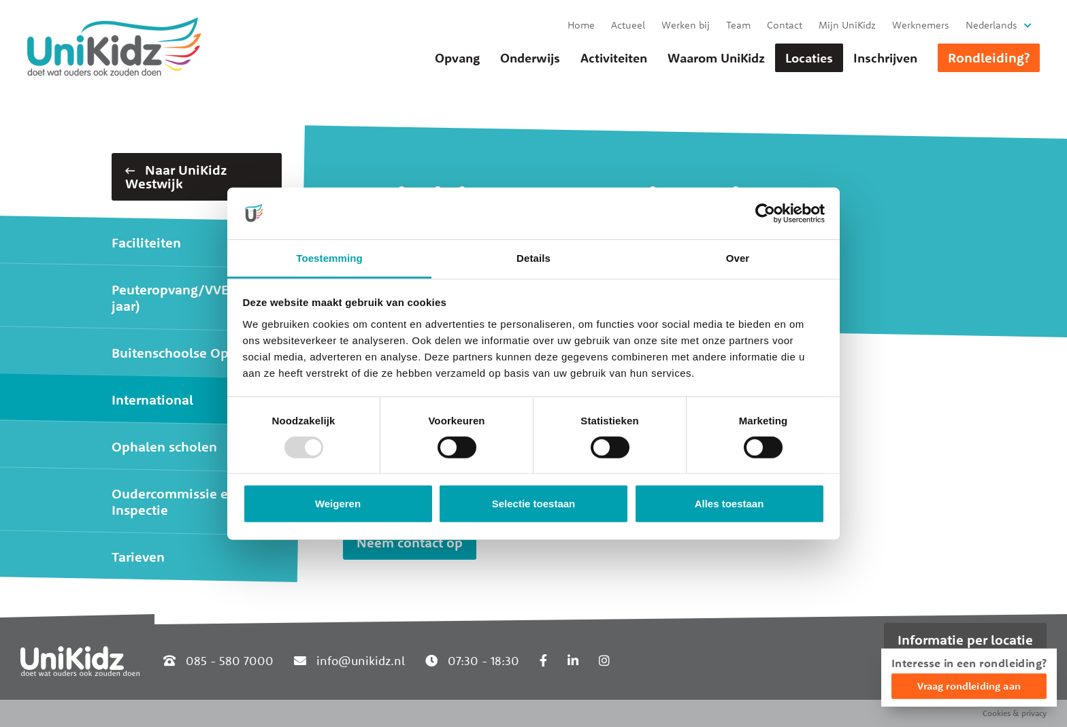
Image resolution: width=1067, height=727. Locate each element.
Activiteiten (613, 58)
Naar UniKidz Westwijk (176, 176)
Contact (784, 24)
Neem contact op (410, 542)
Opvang (457, 58)
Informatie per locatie (965, 639)
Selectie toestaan (534, 503)
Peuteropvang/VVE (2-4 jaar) (184, 297)
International (152, 399)
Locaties (809, 58)
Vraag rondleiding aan (969, 685)
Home (581, 24)
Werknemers (920, 24)
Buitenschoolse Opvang (185, 352)
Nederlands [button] (991, 24)
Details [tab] (533, 258)
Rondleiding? (989, 57)
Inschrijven (885, 58)
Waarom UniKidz (716, 58)
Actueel (628, 24)
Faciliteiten (146, 242)
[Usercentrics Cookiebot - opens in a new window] (765, 213)
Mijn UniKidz (847, 24)
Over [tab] (738, 258)
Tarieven (138, 556)
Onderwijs (530, 58)
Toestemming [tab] (329, 258)
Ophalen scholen (164, 446)
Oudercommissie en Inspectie (174, 501)
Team (738, 24)
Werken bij (685, 24)
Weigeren (338, 503)
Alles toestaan (729, 503)
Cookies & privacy (1015, 713)
